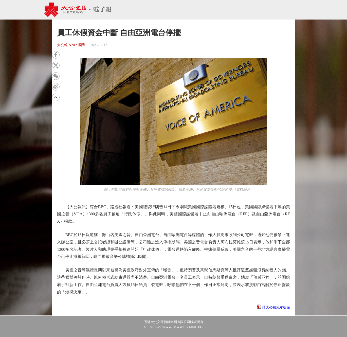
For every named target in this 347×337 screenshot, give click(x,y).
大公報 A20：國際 (71, 45)
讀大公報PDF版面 (276, 307)
